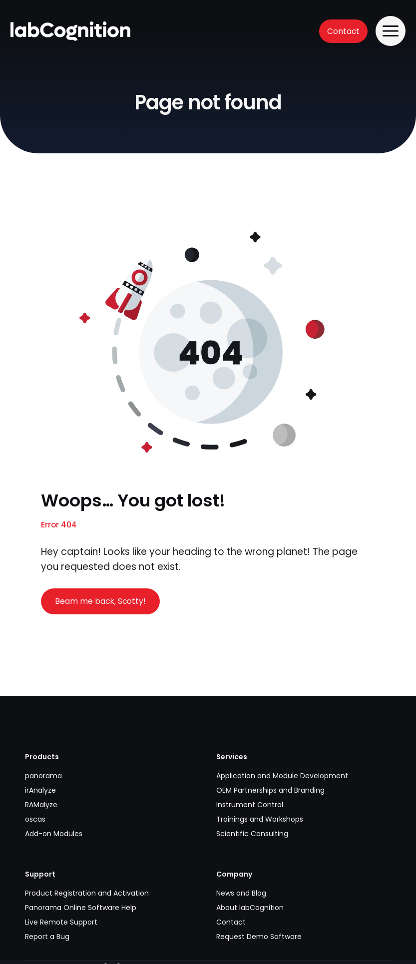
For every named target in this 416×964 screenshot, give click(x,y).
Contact (343, 31)
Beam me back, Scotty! (100, 601)
